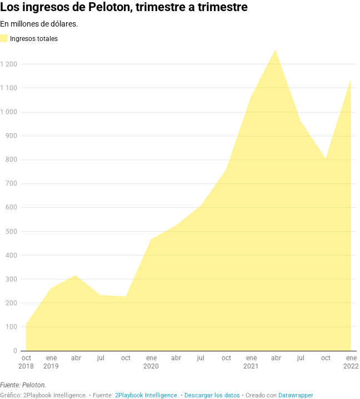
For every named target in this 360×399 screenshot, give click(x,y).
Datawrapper (295, 395)
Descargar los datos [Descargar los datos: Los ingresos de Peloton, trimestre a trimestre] (212, 395)
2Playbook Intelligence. (147, 395)
